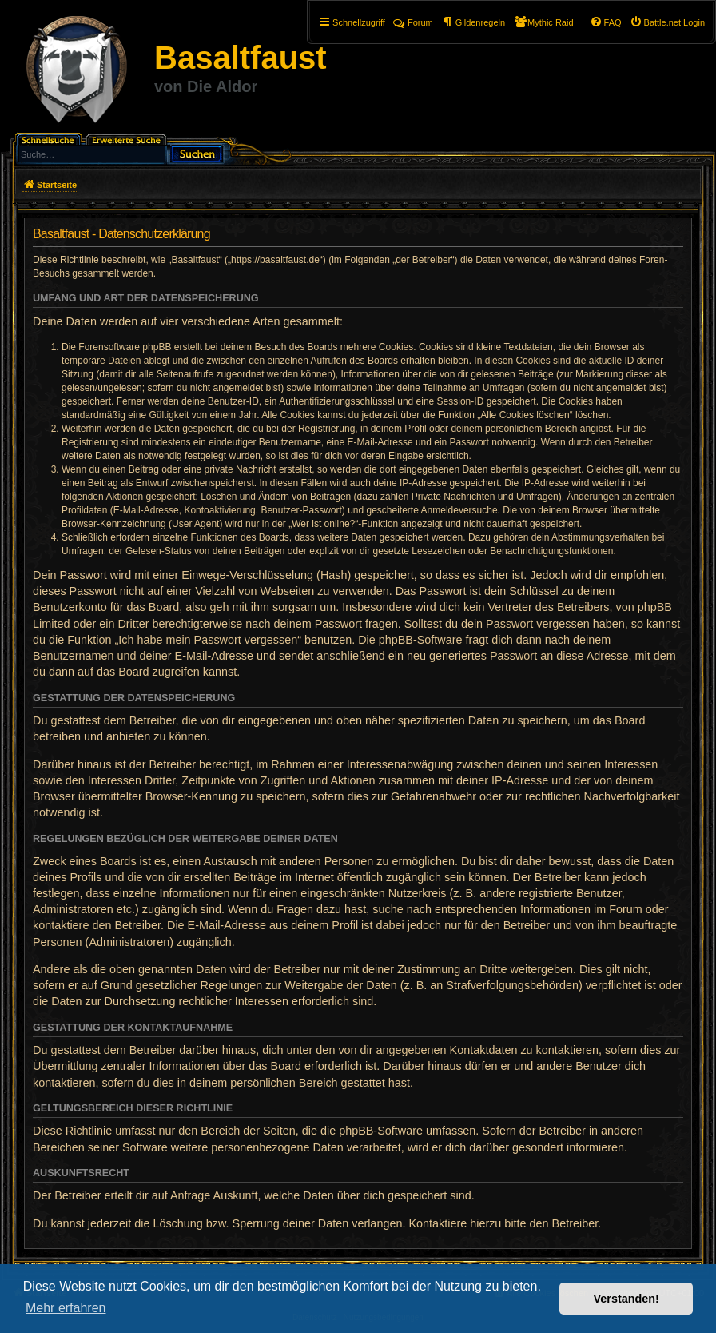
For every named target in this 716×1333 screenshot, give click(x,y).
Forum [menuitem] (413, 22)
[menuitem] (667, 22)
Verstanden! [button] (626, 1298)
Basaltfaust (240, 57)
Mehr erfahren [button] (66, 1308)
